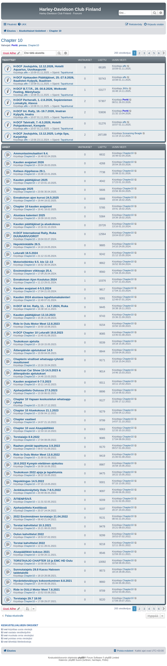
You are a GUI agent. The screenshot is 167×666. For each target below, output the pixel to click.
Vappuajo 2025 (23, 188)
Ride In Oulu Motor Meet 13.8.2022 (36, 454)
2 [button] (139, 53)
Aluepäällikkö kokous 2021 (31, 551)
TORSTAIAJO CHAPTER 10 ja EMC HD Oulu (43, 560)
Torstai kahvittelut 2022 (29, 543)
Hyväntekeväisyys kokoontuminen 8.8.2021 (42, 580)
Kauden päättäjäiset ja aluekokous (36, 224)
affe (26, 72)
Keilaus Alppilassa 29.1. (29, 171)
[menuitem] (22, 24)
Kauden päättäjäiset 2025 (30, 180)
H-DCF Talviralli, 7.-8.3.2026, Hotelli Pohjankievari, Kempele (37, 124)
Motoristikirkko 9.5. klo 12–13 (33, 261)
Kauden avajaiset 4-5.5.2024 (32, 288)
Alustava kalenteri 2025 (29, 215)
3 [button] (144, 53)
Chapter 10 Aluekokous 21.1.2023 (35, 410)
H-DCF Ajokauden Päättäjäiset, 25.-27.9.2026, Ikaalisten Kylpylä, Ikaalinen (43, 79)
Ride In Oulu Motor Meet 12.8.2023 (36, 323)
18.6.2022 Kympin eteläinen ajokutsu (38, 463)
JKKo (125, 88)
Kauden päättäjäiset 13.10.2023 (34, 315)
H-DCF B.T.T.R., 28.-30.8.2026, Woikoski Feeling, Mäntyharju (39, 90)
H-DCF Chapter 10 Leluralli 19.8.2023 (38, 332)
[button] (164, 53)
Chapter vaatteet (24, 419)
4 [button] (149, 53)
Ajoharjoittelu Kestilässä (30, 507)
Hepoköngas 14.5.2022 (28, 481)
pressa (23, 45)
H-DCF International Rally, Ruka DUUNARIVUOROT (34, 234)
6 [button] (159, 53)
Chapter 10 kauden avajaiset (32, 206)
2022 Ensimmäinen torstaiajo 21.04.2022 (40, 516)
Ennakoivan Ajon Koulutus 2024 (35, 279)
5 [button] (154, 53)
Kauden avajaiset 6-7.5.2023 (32, 381)
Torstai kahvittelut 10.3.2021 (32, 525)
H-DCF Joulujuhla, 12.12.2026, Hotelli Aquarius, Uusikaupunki (38, 68)
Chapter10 (33, 45)
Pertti (14, 45)
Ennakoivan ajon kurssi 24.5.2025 (36, 197)
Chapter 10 (11, 40)
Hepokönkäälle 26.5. (27, 244)
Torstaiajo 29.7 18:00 (27, 598)
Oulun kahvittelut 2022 (28, 534)
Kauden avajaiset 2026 (28, 162)
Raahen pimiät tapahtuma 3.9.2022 (36, 445)
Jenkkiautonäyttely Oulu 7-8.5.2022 (37, 490)
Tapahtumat (67, 72)
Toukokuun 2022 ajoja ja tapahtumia (37, 472)
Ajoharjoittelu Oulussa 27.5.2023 (35, 390)
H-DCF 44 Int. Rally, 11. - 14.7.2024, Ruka (40, 306)
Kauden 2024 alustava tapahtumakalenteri (41, 297)
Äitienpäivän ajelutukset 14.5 (32, 350)
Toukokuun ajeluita (26, 341)
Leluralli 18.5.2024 (25, 253)
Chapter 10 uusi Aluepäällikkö (33, 428)
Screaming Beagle (132, 133)
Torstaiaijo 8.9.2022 (26, 437)
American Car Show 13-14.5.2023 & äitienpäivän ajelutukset (37, 372)
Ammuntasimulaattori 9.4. (30, 153)
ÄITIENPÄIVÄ (22, 498)
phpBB (81, 658)
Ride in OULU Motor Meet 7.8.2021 (36, 589)
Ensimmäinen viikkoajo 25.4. (32, 270)
